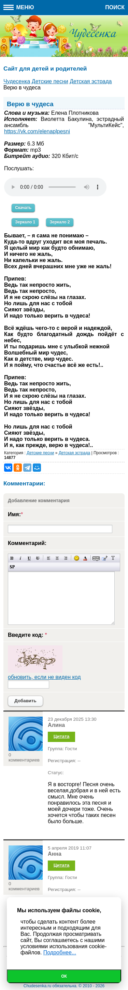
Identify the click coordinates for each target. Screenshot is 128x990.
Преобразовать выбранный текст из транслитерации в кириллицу (113, 558)
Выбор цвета (85, 558)
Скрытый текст (96, 558)
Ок (64, 976)
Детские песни (40, 452)
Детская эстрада (74, 452)
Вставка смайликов (77, 558)
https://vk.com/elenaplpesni (37, 131)
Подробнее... (59, 952)
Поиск (115, 7)
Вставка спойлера (12, 566)
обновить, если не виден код (44, 677)
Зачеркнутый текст (38, 558)
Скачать (23, 207)
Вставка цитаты (105, 558)
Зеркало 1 (25, 222)
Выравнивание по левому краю (49, 558)
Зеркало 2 (59, 222)
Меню (18, 7)
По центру (57, 558)
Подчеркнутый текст (29, 558)
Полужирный (12, 558)
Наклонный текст (21, 558)
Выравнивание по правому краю (66, 558)
